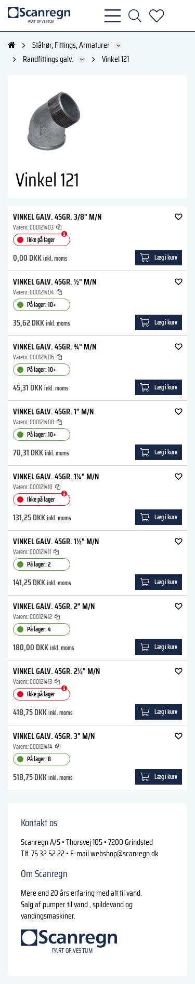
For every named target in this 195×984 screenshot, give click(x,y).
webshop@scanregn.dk (124, 853)
